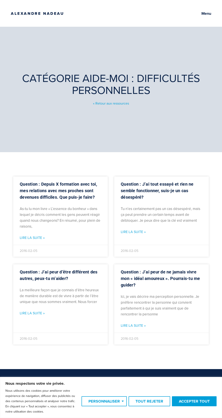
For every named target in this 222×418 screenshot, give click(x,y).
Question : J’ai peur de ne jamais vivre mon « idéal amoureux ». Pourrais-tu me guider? (160, 278)
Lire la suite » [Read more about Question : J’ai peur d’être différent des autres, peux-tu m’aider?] (32, 313)
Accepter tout (194, 401)
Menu (206, 13)
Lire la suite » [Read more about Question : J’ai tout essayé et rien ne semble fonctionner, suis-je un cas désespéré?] (133, 232)
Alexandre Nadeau (37, 13)
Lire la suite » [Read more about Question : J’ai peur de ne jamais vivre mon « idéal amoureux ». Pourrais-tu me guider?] (133, 325)
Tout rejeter (149, 401)
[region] (111, 397)
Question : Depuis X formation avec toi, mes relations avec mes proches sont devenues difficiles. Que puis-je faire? (58, 191)
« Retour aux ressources (111, 103)
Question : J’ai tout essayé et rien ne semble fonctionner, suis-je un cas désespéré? (157, 191)
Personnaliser (104, 401)
